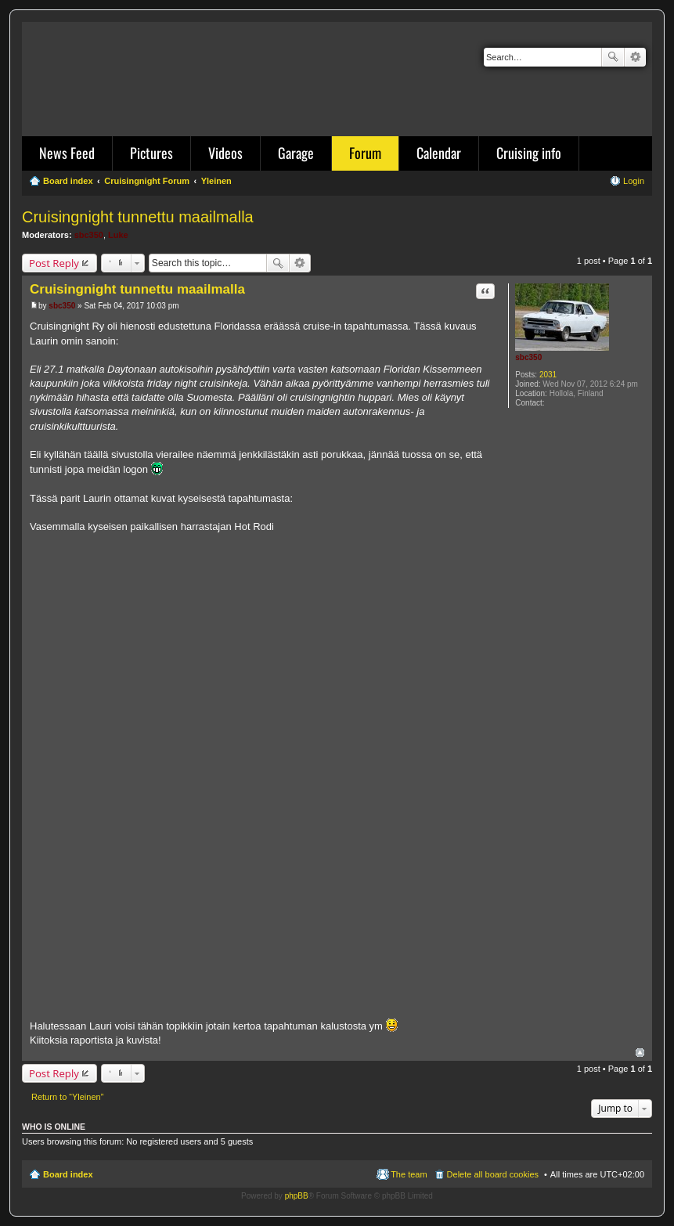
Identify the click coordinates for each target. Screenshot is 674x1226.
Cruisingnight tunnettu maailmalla (138, 216)
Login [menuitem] (633, 181)
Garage (296, 152)
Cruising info (528, 152)
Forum (365, 152)
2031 (548, 374)
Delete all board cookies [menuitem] (493, 1174)
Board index (68, 1174)
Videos (225, 152)
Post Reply (54, 263)
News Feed (67, 152)
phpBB (296, 1196)
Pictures (151, 152)
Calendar (438, 152)
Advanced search (635, 57)
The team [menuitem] (409, 1174)
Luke (118, 235)
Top (640, 1052)
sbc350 (88, 235)
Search (613, 57)
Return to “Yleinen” (67, 1097)
